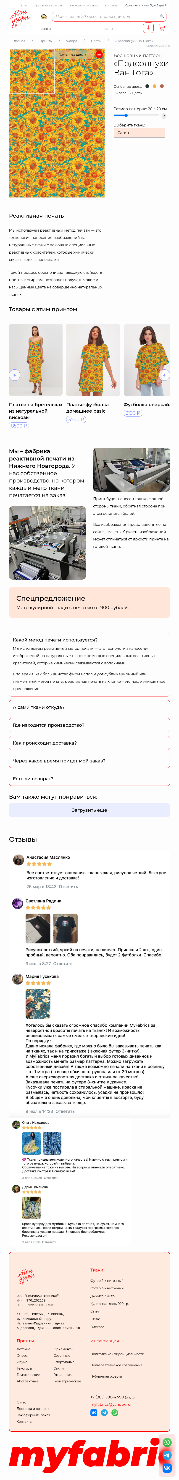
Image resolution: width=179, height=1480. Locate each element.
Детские (23, 1349)
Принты (25, 1340)
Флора (121, 93)
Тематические (28, 1375)
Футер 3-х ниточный (107, 1288)
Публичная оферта (106, 1376)
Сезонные (62, 1356)
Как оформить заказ (83, 5)
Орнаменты (63, 1349)
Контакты (111, 5)
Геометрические (67, 1381)
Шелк (95, 1319)
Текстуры (24, 1368)
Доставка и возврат (48, 5)
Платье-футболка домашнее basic (87, 408)
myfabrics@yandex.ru (110, 1404)
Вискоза (97, 1327)
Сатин (95, 1311)
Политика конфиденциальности (117, 1354)
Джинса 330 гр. (102, 1296)
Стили (59, 1368)
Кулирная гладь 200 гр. (109, 1304)
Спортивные (64, 1362)
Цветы (137, 93)
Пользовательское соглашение (116, 1365)
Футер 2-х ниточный (107, 1281)
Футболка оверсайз (148, 404)
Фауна (22, 1362)
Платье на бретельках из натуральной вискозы (36, 411)
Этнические (64, 1375)
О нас (23, 5)
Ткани (96, 1270)
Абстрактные (27, 1381)
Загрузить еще (89, 810)
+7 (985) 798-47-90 (113, 1397)
